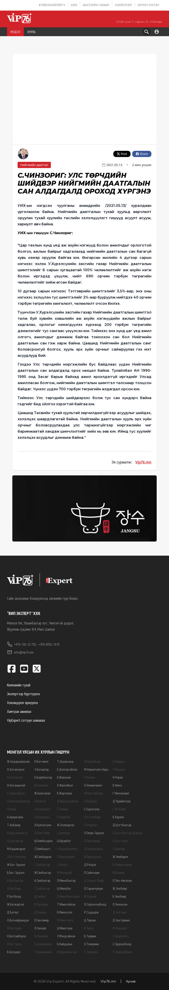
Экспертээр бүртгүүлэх (23, 693)
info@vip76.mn (20, 652)
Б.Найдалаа (64, 944)
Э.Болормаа (42, 817)
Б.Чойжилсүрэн (122, 864)
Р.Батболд (14, 896)
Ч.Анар (11, 809)
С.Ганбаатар (42, 864)
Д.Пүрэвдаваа (93, 848)
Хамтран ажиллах (19, 711)
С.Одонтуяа (91, 809)
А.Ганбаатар (42, 880)
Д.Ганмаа (40, 912)
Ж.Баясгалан (42, 793)
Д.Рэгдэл (90, 864)
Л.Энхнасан (120, 904)
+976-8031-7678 (49, 644)
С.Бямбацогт (42, 848)
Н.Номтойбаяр (93, 793)
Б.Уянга (117, 785)
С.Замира (63, 809)
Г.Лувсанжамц (66, 856)
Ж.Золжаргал (65, 825)
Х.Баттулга (14, 944)
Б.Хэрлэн (118, 817)
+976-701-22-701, (22, 644)
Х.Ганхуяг (40, 928)
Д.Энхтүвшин (121, 920)
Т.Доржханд (65, 761)
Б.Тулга (88, 928)
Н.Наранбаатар (67, 952)
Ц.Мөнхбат (64, 888)
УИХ (74, 5)
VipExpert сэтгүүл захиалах (26, 720)
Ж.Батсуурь (14, 928)
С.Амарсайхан (16, 793)
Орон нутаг (148, 5)
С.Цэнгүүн (119, 848)
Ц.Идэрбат (64, 841)
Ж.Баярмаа (41, 785)
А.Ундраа (119, 761)
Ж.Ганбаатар (42, 872)
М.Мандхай (64, 872)
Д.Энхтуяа (119, 912)
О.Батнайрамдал (18, 920)
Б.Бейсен (40, 801)
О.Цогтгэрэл (121, 841)
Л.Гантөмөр (41, 920)
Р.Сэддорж (91, 912)
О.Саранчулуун (93, 888)
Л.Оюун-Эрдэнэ (94, 833)
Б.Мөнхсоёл (64, 912)
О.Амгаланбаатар (18, 801)
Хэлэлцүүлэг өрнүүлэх (22, 702)
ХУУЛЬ (31, 32)
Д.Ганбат (40, 896)
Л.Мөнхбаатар (66, 880)
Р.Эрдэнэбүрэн (122, 952)
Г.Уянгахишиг (121, 793)
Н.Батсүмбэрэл (16, 936)
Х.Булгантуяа (42, 825)
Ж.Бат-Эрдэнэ (16, 864)
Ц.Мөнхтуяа (64, 928)
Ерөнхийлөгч (52, 5)
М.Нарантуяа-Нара (96, 769)
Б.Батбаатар (15, 880)
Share (142, 154)
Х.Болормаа (42, 809)
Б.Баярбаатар (43, 777)
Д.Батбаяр (14, 888)
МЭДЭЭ (15, 32)
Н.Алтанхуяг (15, 777)
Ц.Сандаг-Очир (94, 880)
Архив (131, 981)
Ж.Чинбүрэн (120, 856)
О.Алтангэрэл (15, 769)
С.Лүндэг (62, 864)
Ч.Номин (89, 777)
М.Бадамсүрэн (16, 848)
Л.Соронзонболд (95, 904)
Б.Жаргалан (64, 793)
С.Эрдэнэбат (121, 936)
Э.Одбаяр (90, 801)
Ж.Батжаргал (15, 904)
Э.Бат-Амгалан (16, 856)
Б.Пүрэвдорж (92, 856)
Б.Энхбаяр (119, 896)
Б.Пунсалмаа (92, 841)
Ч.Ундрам (119, 769)
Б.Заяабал (63, 817)
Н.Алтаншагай (16, 785)
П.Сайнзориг (92, 872)
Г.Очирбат (90, 825)
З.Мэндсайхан (66, 936)
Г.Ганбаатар (42, 888)
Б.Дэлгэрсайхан (67, 769)
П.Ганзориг (41, 904)
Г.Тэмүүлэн (91, 952)
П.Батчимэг (41, 761)
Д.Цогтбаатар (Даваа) (127, 833)
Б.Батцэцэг (14, 952)
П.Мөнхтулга (65, 920)
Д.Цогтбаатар (122, 825)
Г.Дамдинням (43, 952)
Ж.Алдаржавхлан (18, 761)
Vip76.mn (143, 462)
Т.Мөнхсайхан (66, 904)
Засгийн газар (96, 5)
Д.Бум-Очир (42, 833)
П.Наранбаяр (92, 761)
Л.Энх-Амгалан (122, 880)
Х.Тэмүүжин (91, 944)
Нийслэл (123, 5)
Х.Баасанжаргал (17, 833)
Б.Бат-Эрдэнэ (15, 872)
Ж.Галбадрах (42, 856)
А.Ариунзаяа (15, 817)
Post (122, 154)
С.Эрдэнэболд (122, 944)
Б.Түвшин (90, 936)
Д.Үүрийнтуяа (121, 801)
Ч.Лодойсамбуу (67, 848)
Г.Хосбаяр (119, 809)
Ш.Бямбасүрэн (43, 841)
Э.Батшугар (41, 769)
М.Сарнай (90, 896)
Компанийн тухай (18, 684)
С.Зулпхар (63, 833)
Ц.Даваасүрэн (43, 944)
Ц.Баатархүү (15, 841)
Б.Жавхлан (64, 777)
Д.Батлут (13, 912)
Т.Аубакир (13, 825)
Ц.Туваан (90, 920)
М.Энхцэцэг (120, 928)
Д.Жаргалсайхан (68, 801)
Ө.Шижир (118, 872)
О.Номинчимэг (93, 785)
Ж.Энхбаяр (120, 888)
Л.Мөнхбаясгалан (68, 896)
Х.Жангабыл (65, 785)
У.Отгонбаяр (92, 817)
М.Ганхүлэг (41, 936)
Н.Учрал (118, 777)
